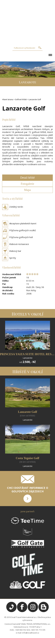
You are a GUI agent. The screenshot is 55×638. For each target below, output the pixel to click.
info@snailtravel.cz (30, 632)
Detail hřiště (27, 177)
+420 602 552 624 (22, 629)
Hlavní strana (7, 99)
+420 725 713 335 (38, 629)
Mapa (27, 189)
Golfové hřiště (21, 99)
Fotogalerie (27, 183)
